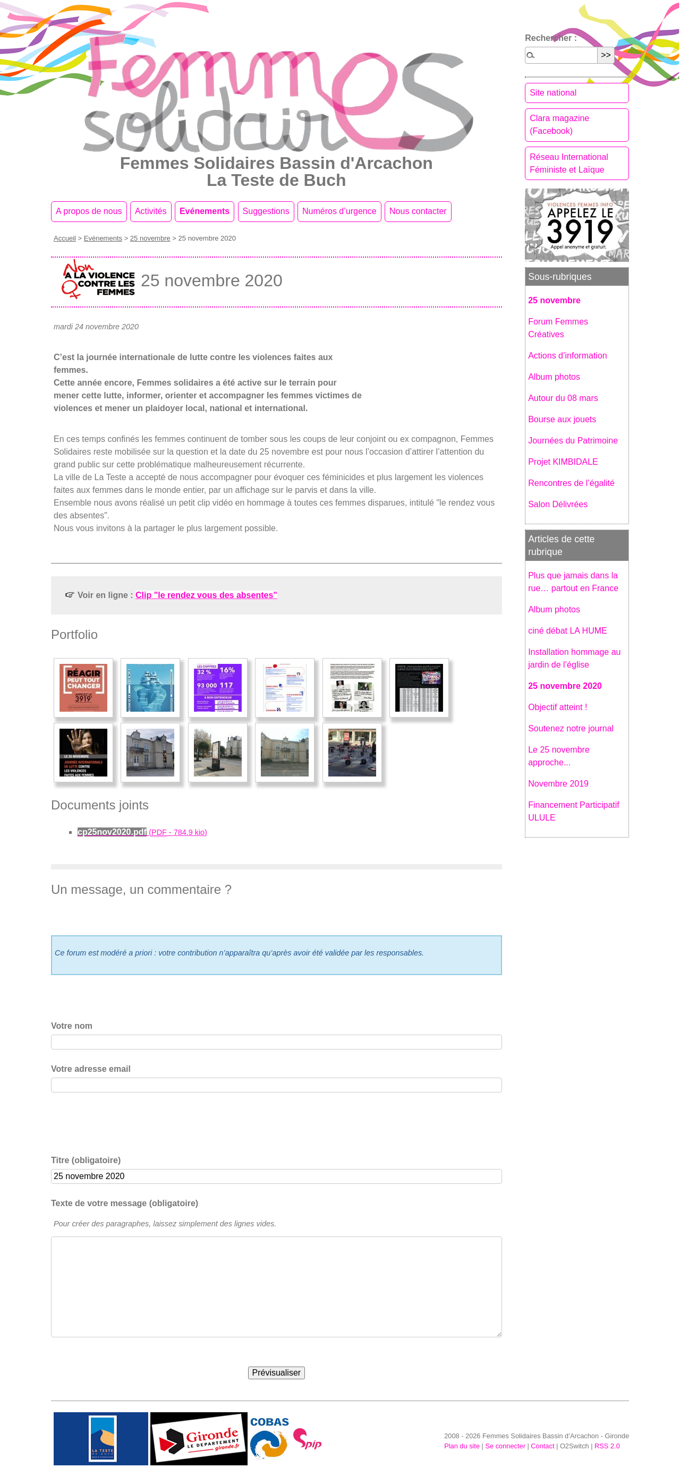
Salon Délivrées (558, 504)
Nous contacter (418, 211)
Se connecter (505, 1446)
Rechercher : (551, 37)
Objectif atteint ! (557, 707)
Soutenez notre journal (571, 728)
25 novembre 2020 (565, 685)
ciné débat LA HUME (567, 630)
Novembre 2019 (558, 783)
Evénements (205, 211)
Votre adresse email (91, 1068)
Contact (542, 1446)
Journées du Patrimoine (573, 440)
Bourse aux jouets (562, 419)
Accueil (65, 238)
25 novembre (150, 238)
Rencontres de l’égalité (571, 483)
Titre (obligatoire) (86, 1160)
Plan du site (462, 1446)
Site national (553, 92)
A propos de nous (89, 211)
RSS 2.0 (607, 1446)
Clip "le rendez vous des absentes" (206, 595)
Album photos (554, 376)
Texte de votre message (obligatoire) (124, 1203)
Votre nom (71, 1025)
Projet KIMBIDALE (563, 461)
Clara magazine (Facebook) (559, 124)
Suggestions (266, 211)
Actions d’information (567, 355)
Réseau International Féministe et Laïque (569, 163)
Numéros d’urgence (339, 211)
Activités (151, 211)
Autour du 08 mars (563, 398)
